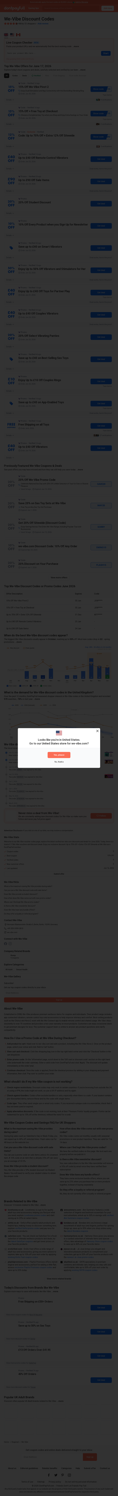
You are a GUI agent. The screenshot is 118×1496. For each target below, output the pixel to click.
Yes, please (59, 755)
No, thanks (59, 762)
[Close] (97, 731)
